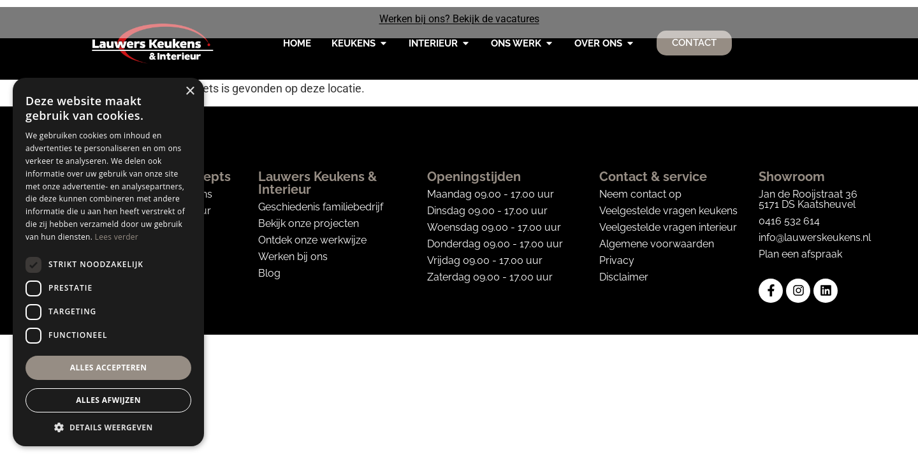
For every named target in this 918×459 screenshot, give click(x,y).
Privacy (616, 254)
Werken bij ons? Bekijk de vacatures (459, 19)
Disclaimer (623, 271)
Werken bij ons (293, 250)
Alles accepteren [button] (108, 367)
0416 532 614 (789, 214)
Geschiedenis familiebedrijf (320, 200)
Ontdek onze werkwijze (312, 234)
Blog (269, 267)
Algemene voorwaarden (656, 237)
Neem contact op (640, 188)
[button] (108, 427)
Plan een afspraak (800, 248)
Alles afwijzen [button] (108, 400)
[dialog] (108, 262)
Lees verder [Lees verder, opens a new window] (117, 236)
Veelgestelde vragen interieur (668, 221)
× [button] (189, 91)
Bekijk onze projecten (308, 217)
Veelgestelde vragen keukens (668, 204)
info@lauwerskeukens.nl (815, 231)
